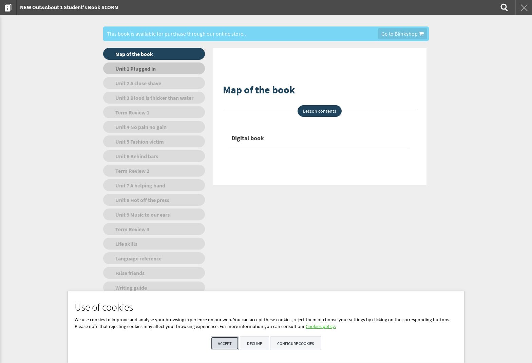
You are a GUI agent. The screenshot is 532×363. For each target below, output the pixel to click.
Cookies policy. (321, 326)
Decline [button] (254, 343)
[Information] (8, 7)
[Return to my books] (523, 7)
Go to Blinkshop (402, 33)
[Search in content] (503, 7)
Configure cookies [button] (295, 343)
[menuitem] (8, 7)
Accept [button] (225, 343)
